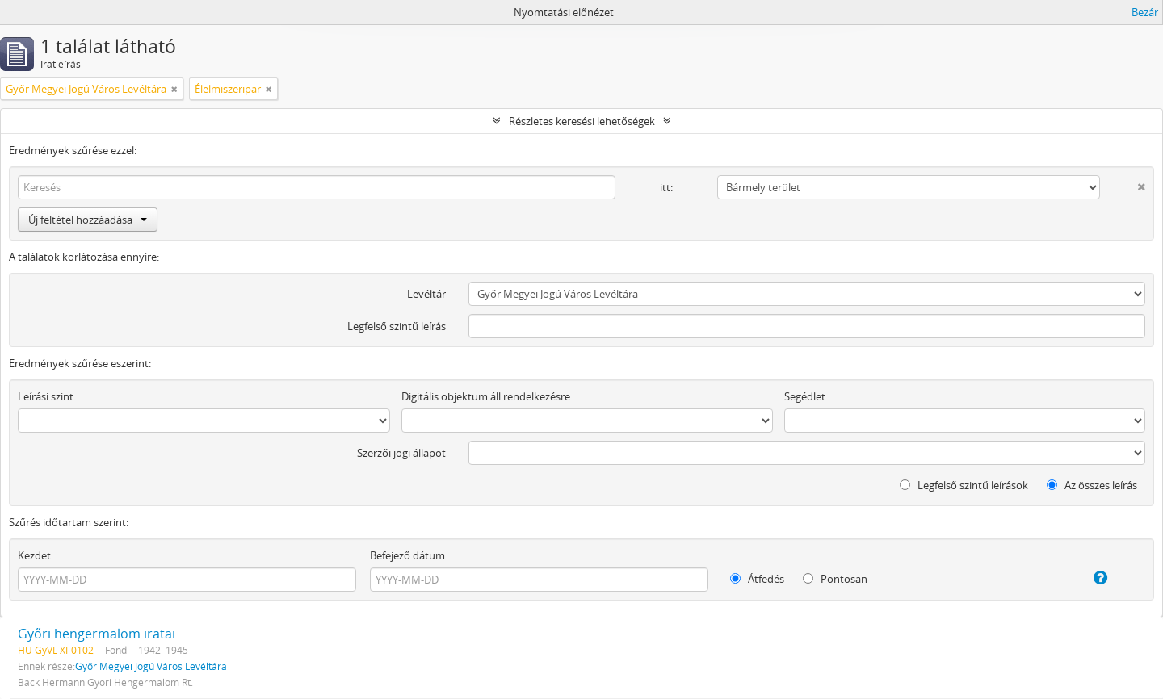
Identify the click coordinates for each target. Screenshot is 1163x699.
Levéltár (426, 294)
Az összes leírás (1092, 485)
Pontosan (835, 578)
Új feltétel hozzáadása (87, 219)
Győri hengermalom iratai (96, 633)
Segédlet (804, 396)
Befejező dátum (407, 555)
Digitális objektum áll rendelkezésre (485, 396)
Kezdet (34, 555)
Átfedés (757, 578)
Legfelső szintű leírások (964, 485)
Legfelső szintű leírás (396, 326)
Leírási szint (45, 396)
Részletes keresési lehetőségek (582, 121)
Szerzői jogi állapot (401, 453)
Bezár (1145, 12)
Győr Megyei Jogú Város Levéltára (151, 665)
